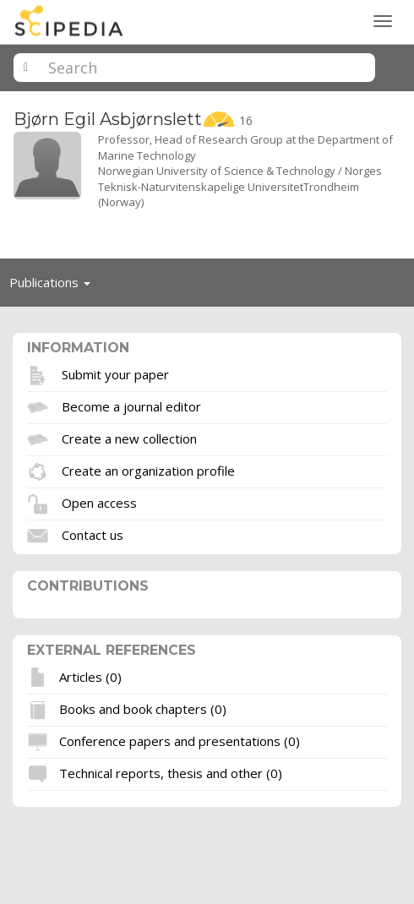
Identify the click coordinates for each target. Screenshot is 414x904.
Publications (54, 286)
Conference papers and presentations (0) (179, 740)
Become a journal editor (131, 405)
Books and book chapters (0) (142, 708)
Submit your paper (115, 373)
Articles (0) (90, 676)
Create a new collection (129, 437)
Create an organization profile (148, 469)
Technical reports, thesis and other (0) (170, 773)
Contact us (92, 534)
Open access (99, 501)
